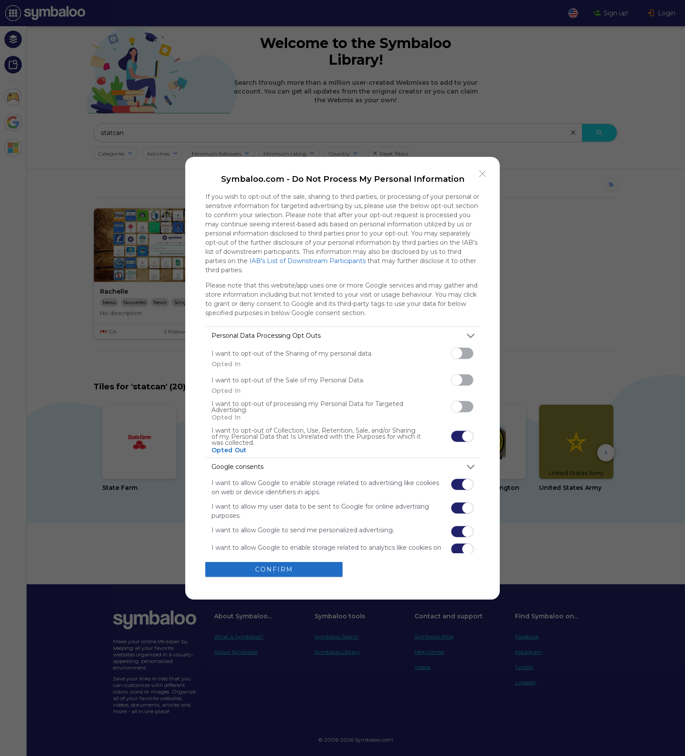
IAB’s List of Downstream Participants (307, 261)
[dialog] (342, 378)
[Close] (482, 174)
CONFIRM (274, 569)
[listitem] (342, 336)
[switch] (462, 353)
